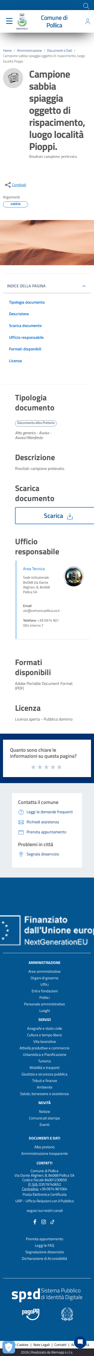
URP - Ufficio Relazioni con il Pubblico (44, 1201)
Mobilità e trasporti (44, 1067)
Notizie (44, 1111)
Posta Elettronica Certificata (45, 1194)
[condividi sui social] (15, 185)
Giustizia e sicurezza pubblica (44, 1074)
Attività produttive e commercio (44, 1048)
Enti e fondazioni (45, 991)
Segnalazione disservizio (44, 1252)
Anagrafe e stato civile (44, 1028)
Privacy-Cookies (17, 1345)
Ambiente (44, 1087)
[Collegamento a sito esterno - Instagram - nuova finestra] (44, 1221)
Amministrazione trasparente (44, 1153)
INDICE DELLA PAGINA (28, 286)
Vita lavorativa (44, 1041)
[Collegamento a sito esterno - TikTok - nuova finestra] (52, 1221)
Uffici (44, 984)
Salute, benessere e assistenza (44, 1094)
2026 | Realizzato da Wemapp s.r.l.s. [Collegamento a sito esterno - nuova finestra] (47, 1352)
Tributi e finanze (44, 1080)
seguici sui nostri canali (45, 1210)
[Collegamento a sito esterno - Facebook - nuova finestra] (35, 1221)
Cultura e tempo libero (44, 1035)
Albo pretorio (44, 1147)
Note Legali (41, 1345)
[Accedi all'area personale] (87, 21)
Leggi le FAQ (44, 1245)
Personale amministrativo (44, 1004)
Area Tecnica (34, 569)
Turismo (44, 1061)
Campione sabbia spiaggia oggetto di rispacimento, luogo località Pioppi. (44, 58)
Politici (44, 997)
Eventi (44, 1124)
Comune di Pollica (54, 21)
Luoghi (44, 1010)
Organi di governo (44, 978)
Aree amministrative (44, 971)
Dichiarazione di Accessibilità (44, 1258)
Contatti (44, 1163)
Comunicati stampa (44, 1118)
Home (7, 50)
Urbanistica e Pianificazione (44, 1054)
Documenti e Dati (59, 50)
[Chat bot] (80, 1342)
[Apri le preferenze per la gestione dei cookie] (9, 1347)
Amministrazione (29, 50)
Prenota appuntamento (44, 1239)
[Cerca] (86, 6)
